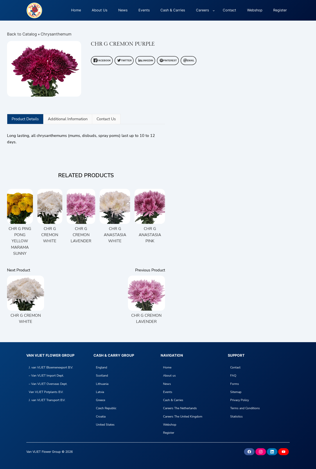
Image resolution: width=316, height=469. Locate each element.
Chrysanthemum (56, 34)
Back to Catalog (22, 34)
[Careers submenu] (214, 10)
